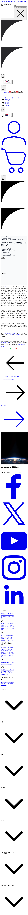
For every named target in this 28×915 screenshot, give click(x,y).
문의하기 (7, 613)
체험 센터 (3, 618)
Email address (4, 472)
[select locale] (8, 5)
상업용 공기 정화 (5, 670)
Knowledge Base (7, 238)
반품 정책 (10, 664)
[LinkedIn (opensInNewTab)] (14, 607)
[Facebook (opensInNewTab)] (14, 499)
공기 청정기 (3, 685)
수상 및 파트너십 (9, 616)
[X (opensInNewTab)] (14, 526)
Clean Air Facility (5, 672)
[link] (3, 76)
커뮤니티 (9, 623)
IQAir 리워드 (8, 662)
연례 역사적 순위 (5, 342)
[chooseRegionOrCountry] (8, 82)
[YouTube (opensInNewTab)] (14, 553)
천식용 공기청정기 (5, 647)
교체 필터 (11, 683)
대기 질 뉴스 (4, 623)
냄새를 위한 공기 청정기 (8, 653)
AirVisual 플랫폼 (9, 635)
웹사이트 (10, 334)
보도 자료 (6, 628)
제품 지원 (3, 662)
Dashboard (5, 674)
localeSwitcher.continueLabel (7, 19)
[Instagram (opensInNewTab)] (14, 580)
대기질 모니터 (5, 683)
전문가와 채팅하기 (7, 671)
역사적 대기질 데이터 (6, 637)
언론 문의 (4, 615)
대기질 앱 (18, 334)
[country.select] (8, 83)
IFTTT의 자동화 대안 (8, 379)
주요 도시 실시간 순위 (9, 333)
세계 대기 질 (9, 640)
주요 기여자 (9, 625)
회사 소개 (3, 613)
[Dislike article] (16, 349)
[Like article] (11, 349)
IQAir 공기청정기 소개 (6, 682)
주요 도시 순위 (8, 286)
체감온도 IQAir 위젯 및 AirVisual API (12, 376)
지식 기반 (5, 664)
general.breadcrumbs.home (9, 236)
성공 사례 (9, 626)
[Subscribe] (19, 472)
